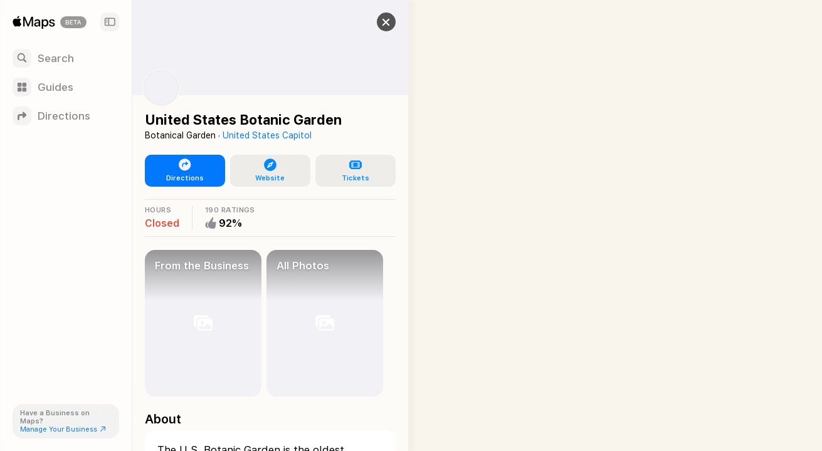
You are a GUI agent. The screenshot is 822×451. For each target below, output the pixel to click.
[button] (373, 22)
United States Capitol (267, 135)
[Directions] (65, 115)
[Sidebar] (109, 22)
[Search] (65, 58)
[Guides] (65, 87)
